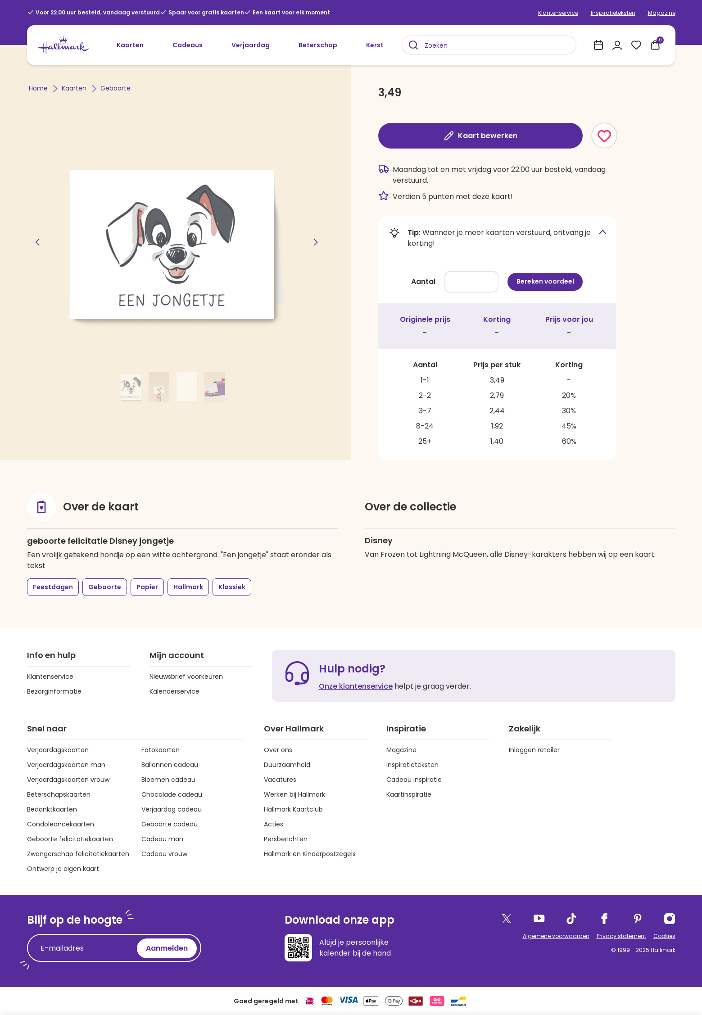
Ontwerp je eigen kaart (63, 868)
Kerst (375, 45)
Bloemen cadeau (168, 779)
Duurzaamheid (287, 764)
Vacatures (280, 779)
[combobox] (489, 45)
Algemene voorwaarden (556, 936)
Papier (147, 586)
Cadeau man (162, 839)
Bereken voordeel (545, 281)
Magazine (661, 13)
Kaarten (130, 45)
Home (39, 88)
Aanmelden (167, 948)
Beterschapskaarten (59, 794)
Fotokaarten (160, 749)
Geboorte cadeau (169, 824)
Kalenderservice (174, 691)
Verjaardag (250, 45)
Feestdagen (53, 586)
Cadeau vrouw (164, 853)
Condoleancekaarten (60, 824)
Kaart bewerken (480, 135)
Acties (273, 824)
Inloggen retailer (534, 749)
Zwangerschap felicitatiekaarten (78, 853)
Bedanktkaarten (52, 809)
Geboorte (115, 88)
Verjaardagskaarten (58, 749)
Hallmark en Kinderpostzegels (310, 853)
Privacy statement (621, 936)
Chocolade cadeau (171, 794)
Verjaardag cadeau (171, 809)
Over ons (278, 749)
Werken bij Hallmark (294, 794)
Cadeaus (187, 45)
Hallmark (188, 586)
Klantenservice (558, 13)
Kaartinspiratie (408, 794)
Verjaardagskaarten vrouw (68, 779)
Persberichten (286, 839)
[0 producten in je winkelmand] (655, 45)
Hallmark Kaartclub (293, 809)
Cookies (664, 936)
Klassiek (231, 586)
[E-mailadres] (84, 948)
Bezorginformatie (54, 691)
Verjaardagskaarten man (66, 764)
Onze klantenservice (356, 686)
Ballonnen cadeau (169, 764)
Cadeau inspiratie (414, 779)
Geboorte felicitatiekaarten (70, 839)
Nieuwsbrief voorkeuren (186, 676)
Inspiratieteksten (613, 13)
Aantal (423, 281)
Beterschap (318, 45)
